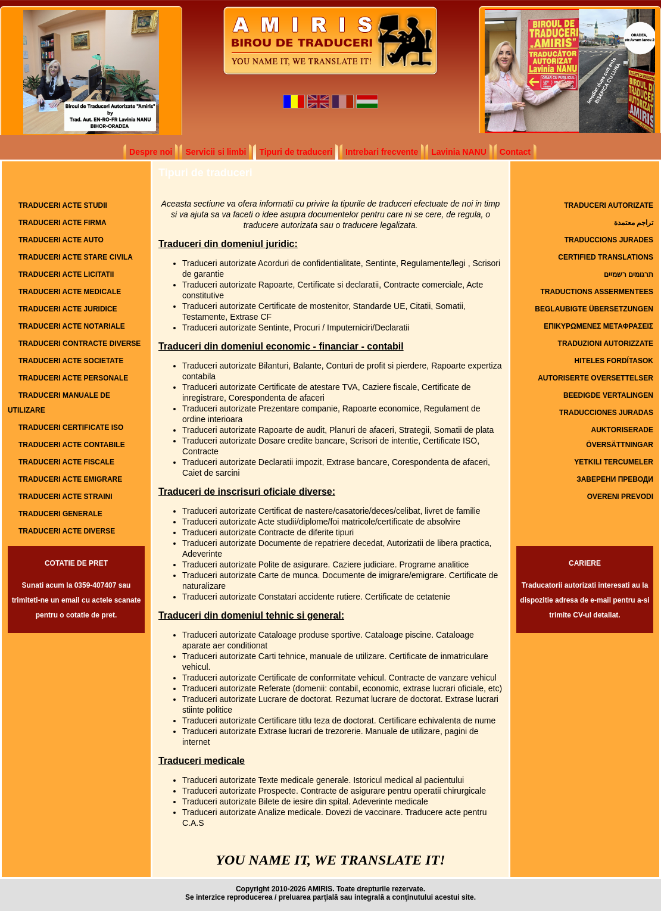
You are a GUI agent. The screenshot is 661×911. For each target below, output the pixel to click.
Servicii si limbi (215, 152)
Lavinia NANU (459, 152)
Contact (515, 152)
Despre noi (150, 152)
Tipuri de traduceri (295, 152)
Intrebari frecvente (381, 152)
